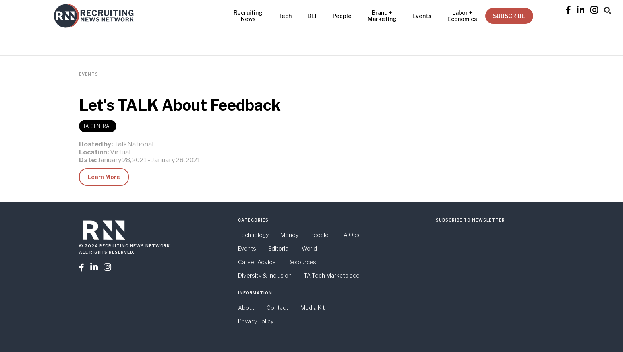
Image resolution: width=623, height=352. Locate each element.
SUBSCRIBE (509, 15)
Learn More (104, 176)
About (246, 307)
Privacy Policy (255, 321)
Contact (277, 307)
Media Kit (312, 307)
